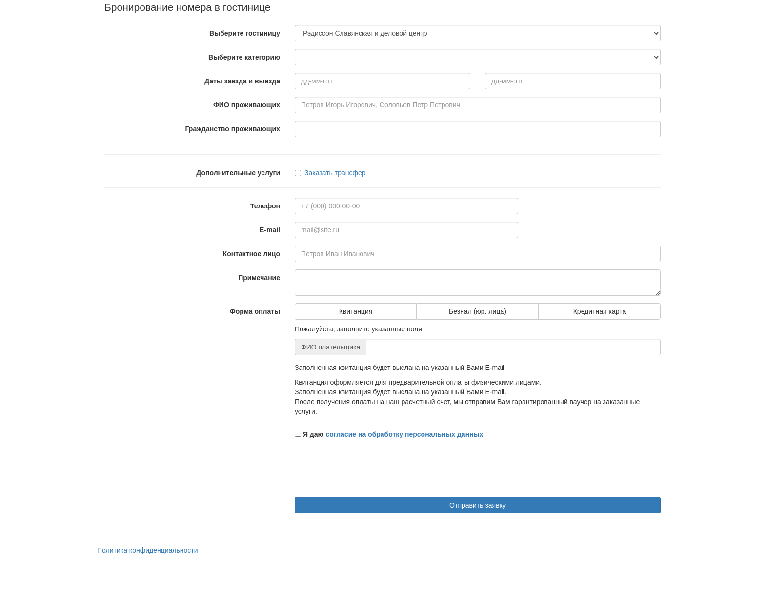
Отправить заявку (477, 505)
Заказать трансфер (330, 173)
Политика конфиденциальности (147, 550)
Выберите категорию (244, 57)
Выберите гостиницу (244, 33)
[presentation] (369, 470)
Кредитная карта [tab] (599, 311)
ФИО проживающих (246, 105)
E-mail (270, 230)
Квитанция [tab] (356, 311)
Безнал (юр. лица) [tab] (477, 311)
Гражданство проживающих (232, 129)
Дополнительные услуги (238, 173)
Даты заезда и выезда (242, 81)
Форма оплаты (255, 311)
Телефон (265, 206)
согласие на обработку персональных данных (404, 434)
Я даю (389, 434)
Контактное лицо (251, 254)
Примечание (259, 278)
